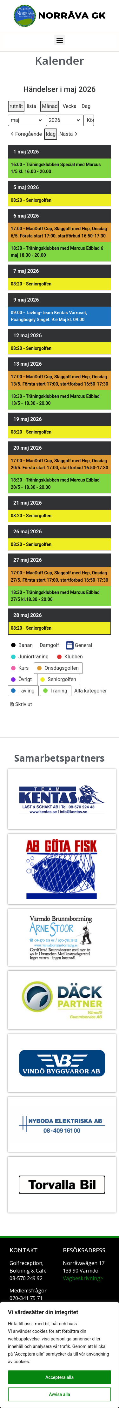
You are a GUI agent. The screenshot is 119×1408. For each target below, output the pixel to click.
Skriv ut (20, 705)
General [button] (79, 645)
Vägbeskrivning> (83, 1278)
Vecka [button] (69, 106)
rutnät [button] (16, 107)
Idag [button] (51, 134)
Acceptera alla (59, 1377)
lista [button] (31, 107)
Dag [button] (86, 106)
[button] (59, 40)
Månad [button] (49, 106)
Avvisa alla (59, 1394)
